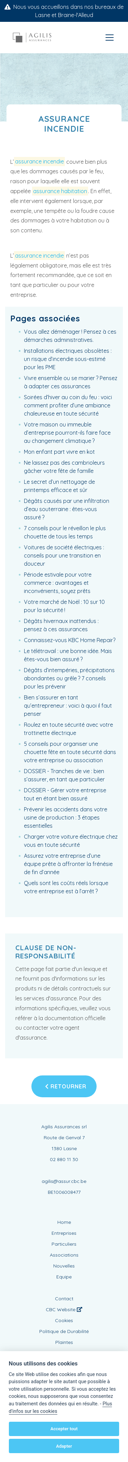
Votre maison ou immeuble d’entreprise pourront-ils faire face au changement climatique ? (67, 432)
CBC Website (64, 1309)
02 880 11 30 (64, 1159)
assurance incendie (39, 161)
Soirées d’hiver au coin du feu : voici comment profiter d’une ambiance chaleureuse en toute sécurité (68, 405)
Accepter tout (64, 1428)
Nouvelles (64, 1266)
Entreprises (64, 1233)
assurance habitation (60, 191)
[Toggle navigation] (109, 37)
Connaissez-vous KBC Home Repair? (69, 640)
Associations (64, 1255)
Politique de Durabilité (64, 1331)
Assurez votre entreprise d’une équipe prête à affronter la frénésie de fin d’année (68, 863)
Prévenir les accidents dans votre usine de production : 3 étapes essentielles (65, 817)
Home (64, 1222)
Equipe (64, 1277)
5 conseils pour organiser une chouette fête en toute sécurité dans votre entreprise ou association (70, 752)
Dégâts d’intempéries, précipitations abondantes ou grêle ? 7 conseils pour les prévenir (69, 678)
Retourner (65, 1086)
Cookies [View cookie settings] (64, 1320)
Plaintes (64, 1342)
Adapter (64, 1446)
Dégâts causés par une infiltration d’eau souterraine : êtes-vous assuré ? (66, 509)
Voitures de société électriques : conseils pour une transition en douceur (64, 555)
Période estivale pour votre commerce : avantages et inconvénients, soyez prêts (57, 582)
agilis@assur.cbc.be (64, 1181)
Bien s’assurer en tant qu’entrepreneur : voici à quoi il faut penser (68, 705)
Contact (64, 1298)
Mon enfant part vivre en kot (59, 451)
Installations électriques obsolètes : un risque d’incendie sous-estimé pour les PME (68, 359)
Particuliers (64, 1244)
